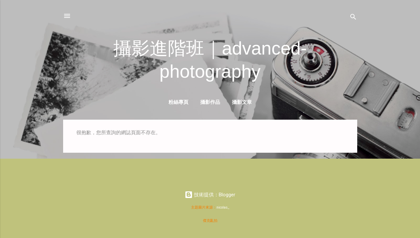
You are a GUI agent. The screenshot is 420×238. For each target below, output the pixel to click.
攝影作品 (210, 102)
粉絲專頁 (178, 102)
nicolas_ (222, 207)
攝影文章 (242, 102)
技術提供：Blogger (210, 195)
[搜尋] (353, 18)
